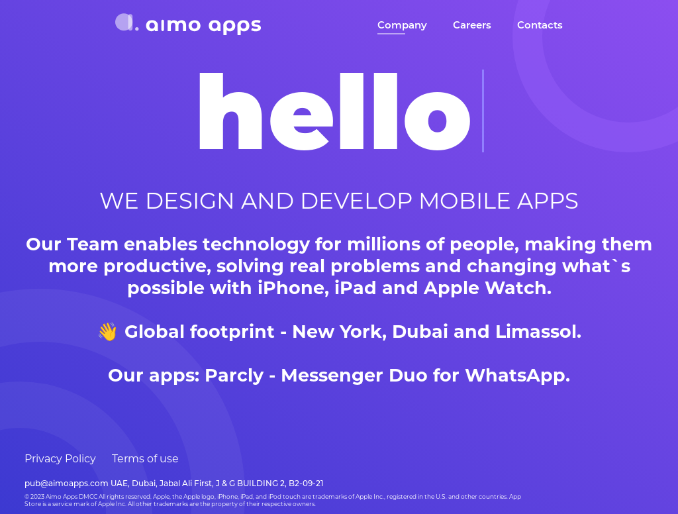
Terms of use (145, 458)
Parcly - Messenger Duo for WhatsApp (385, 375)
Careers (472, 25)
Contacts (540, 25)
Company (402, 25)
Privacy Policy (60, 458)
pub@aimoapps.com (66, 483)
